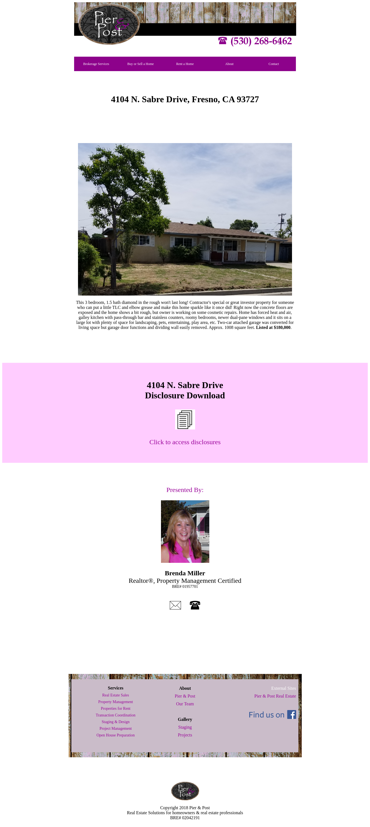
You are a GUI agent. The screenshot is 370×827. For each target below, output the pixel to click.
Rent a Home (185, 64)
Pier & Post (185, 696)
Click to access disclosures (185, 442)
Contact (274, 64)
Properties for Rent (115, 708)
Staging (185, 727)
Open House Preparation (116, 735)
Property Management (115, 702)
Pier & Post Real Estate (275, 696)
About (229, 64)
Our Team (185, 703)
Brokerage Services (96, 64)
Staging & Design (115, 722)
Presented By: (185, 489)
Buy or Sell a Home (140, 64)
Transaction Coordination (115, 715)
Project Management (115, 728)
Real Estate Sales (115, 695)
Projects (185, 735)
